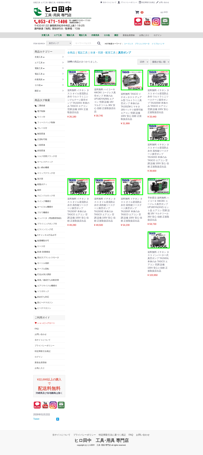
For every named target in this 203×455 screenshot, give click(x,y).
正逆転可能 (41, 139)
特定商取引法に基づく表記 (112, 435)
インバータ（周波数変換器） (49, 218)
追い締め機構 (42, 167)
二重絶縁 (40, 105)
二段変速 (40, 145)
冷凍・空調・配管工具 (103, 52)
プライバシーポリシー (127, 2)
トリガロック (42, 291)
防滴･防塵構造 (42, 252)
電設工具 (83, 52)
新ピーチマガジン (44, 302)
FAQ (37, 329)
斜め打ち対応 (42, 297)
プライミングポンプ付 (46, 224)
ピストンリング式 (44, 229)
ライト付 (40, 117)
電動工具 (40, 68)
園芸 (38, 91)
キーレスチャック (44, 162)
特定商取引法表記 (147, 2)
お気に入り (144, 35)
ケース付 (40, 246)
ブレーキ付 (41, 128)
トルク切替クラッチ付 (46, 156)
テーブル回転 (42, 269)
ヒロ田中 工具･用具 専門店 (101, 440)
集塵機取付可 (42, 240)
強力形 (39, 179)
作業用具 (40, 79)
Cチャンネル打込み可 (45, 235)
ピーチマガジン (43, 308)
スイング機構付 (43, 201)
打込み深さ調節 (43, 274)
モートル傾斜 (42, 263)
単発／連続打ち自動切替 (47, 280)
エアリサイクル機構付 (46, 285)
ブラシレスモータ (142, 44)
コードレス (128, 44)
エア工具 (40, 62)
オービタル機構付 (44, 207)
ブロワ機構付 (42, 212)
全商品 (71, 52)
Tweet (36, 419)
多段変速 (40, 150)
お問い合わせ (162, 2)
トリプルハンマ (158, 44)
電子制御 (40, 111)
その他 (39, 85)
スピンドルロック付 (45, 195)
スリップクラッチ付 (45, 173)
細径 (38, 190)
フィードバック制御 (45, 122)
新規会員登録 (129, 35)
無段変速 (40, 134)
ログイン (158, 35)
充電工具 (40, 57)
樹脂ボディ (41, 184)
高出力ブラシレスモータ (47, 257)
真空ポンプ (124, 52)
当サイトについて (108, 2)
